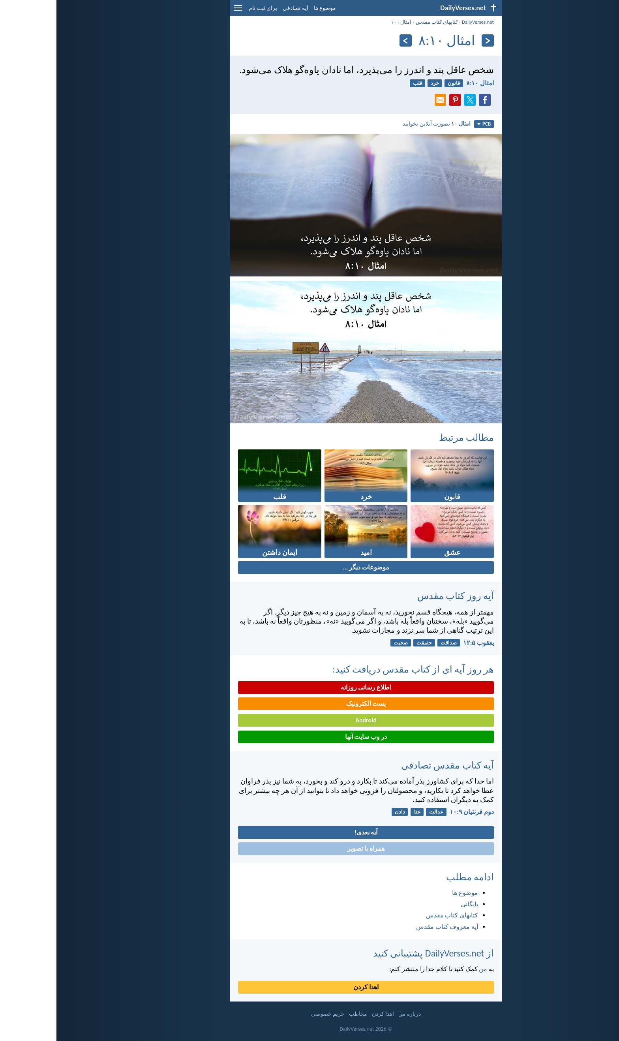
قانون (397, 83)
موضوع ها (268, 8)
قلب (361, 83)
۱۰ (337, 22)
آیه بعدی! (309, 832)
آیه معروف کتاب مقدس (391, 926)
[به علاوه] (349, 40)
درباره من (353, 1014)
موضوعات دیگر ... (309, 567)
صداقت (392, 643)
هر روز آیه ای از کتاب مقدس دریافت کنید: (356, 669)
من (426, 969)
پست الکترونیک (310, 703)
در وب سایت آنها (310, 736)
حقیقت (367, 643)
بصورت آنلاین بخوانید (380, 123)
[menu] (181, 11)
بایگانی (413, 904)
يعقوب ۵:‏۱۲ (422, 642)
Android (309, 720)
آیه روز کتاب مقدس (399, 595)
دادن (343, 812)
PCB (427, 124)
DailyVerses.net (421, 22)
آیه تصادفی (238, 8)
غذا (360, 812)
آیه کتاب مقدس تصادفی (391, 765)
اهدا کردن (309, 987)
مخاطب (302, 1014)
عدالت (380, 812)
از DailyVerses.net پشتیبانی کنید (377, 953)
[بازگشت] (431, 40)
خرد (378, 83)
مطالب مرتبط (410, 437)
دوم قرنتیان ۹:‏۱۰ (415, 812)
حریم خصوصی (271, 1014)
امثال (349, 22)
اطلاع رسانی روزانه (309, 687)
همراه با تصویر (309, 848)
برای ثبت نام (206, 8)
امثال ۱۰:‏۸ (423, 83)
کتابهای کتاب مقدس (380, 22)
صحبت (344, 643)
